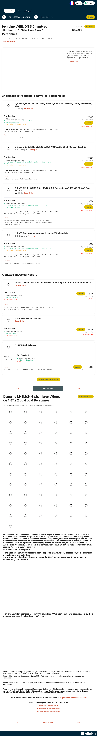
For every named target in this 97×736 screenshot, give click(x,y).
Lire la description (73, 61)
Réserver (88, 123)
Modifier (90, 17)
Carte (79, 388)
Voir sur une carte (9, 42)
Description (48, 388)
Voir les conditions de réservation (48, 379)
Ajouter (81, 293)
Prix (17, 388)
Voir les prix (89, 26)
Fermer (7, 135)
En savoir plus (29, 108)
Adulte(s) (6, 356)
